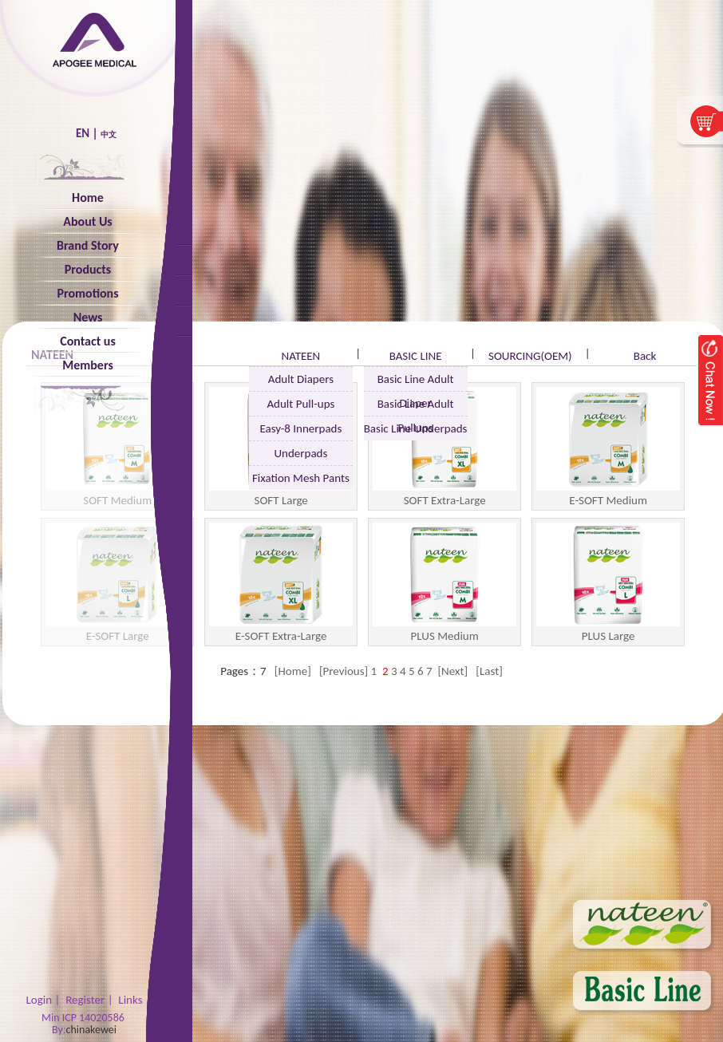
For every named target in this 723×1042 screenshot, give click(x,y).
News (88, 317)
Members (87, 365)
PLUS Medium (444, 583)
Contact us (88, 341)
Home (88, 197)
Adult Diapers (301, 379)
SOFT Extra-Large (444, 447)
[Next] (452, 671)
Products (88, 269)
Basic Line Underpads (416, 428)
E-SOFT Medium (608, 447)
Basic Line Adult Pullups (415, 406)
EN (82, 133)
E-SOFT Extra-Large (281, 583)
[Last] (489, 671)
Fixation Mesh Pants (301, 478)
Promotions (87, 293)
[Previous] (345, 671)
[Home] (294, 671)
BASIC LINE (415, 356)
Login (39, 1000)
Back (645, 356)
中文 (109, 134)
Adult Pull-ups (300, 404)
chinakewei (91, 1029)
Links (130, 1000)
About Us (87, 221)
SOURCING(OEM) (530, 356)
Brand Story (88, 245)
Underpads (300, 453)
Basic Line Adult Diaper (415, 381)
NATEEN (300, 356)
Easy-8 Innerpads (300, 428)
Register (85, 1000)
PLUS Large (608, 583)
